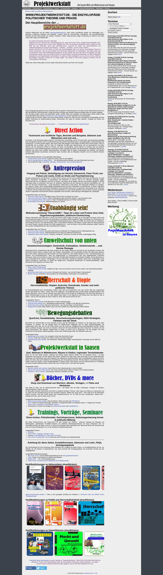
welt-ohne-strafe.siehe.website (37, 198)
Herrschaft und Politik (54, 435)
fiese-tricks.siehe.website (36, 196)
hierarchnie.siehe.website (36, 231)
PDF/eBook (75, 401)
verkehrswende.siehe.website (37, 269)
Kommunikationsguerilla (74, 162)
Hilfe (119, 17)
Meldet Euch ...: (33, 459)
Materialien (99, 8)
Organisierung (47, 8)
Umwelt (56, 8)
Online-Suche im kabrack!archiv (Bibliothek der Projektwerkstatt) (48, 461)
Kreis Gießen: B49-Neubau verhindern (120, 192)
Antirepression (37, 8)
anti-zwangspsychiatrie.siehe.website (39, 200)
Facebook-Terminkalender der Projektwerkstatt (74, 124)
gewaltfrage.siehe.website (36, 336)
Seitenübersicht (48, 11)
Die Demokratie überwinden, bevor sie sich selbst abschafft (121, 195)
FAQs (30, 457)
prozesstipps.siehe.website (36, 201)
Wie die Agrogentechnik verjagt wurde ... (41, 160)
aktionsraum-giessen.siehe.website (39, 370)
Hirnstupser (40, 404)
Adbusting (46, 162)
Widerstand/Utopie (59, 406)
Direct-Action (27, 8)
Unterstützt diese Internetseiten (39, 560)
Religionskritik (32, 307)
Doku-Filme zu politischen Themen (39, 437)
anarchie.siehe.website (35, 303)
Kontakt (86, 573)
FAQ (96, 573)
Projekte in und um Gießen (36, 371)
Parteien (30, 338)
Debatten (75, 8)
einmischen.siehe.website (36, 233)
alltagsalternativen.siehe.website (38, 234)
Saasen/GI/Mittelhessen (86, 8)
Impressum (91, 573)
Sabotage (53, 162)
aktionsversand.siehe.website (37, 401)
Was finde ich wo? (34, 456)
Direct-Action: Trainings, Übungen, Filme (41, 434)
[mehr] (120, 54)
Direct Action (32, 404)
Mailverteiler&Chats (121, 197)
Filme (29, 403)
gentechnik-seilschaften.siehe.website (40, 272)
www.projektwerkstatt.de (58, 32)
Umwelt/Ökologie (39, 435)
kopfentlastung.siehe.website (37, 339)
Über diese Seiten (37, 11)
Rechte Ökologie (33, 274)
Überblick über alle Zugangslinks (55, 116)
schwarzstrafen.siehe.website (37, 158)
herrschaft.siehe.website (35, 302)
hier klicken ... (52, 124)
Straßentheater (61, 162)
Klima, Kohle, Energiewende (37, 267)
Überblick (31, 432)
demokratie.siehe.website (36, 305)
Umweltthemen (73, 406)
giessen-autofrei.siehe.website (37, 368)
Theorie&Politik (65, 8)
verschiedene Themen (52, 404)
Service (107, 8)
